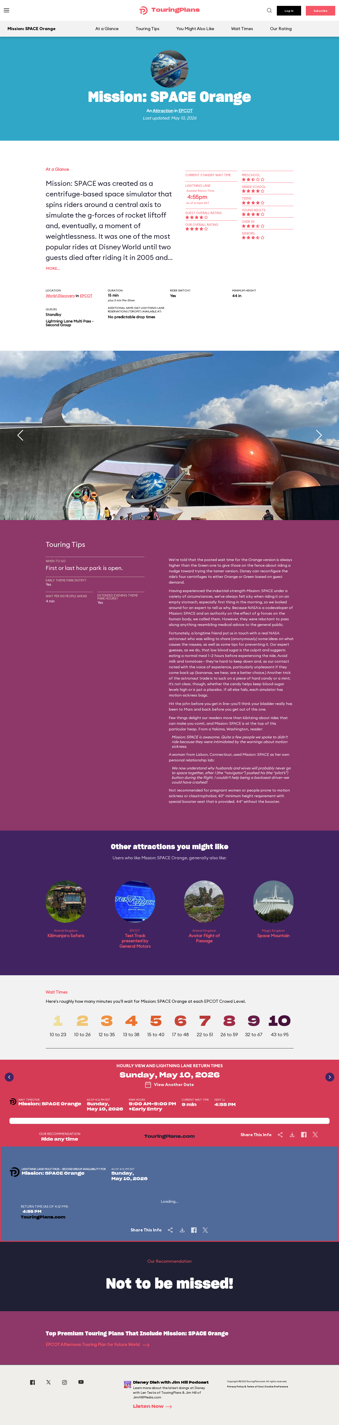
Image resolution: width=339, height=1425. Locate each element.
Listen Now (154, 1407)
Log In (289, 10)
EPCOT (185, 110)
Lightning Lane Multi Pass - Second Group (69, 323)
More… (53, 268)
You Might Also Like (195, 28)
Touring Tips (147, 28)
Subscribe (320, 10)
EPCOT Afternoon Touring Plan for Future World (97, 1344)
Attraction (163, 110)
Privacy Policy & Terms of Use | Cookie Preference (257, 1386)
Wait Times (242, 28)
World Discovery (60, 295)
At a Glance (107, 28)
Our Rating (281, 28)
